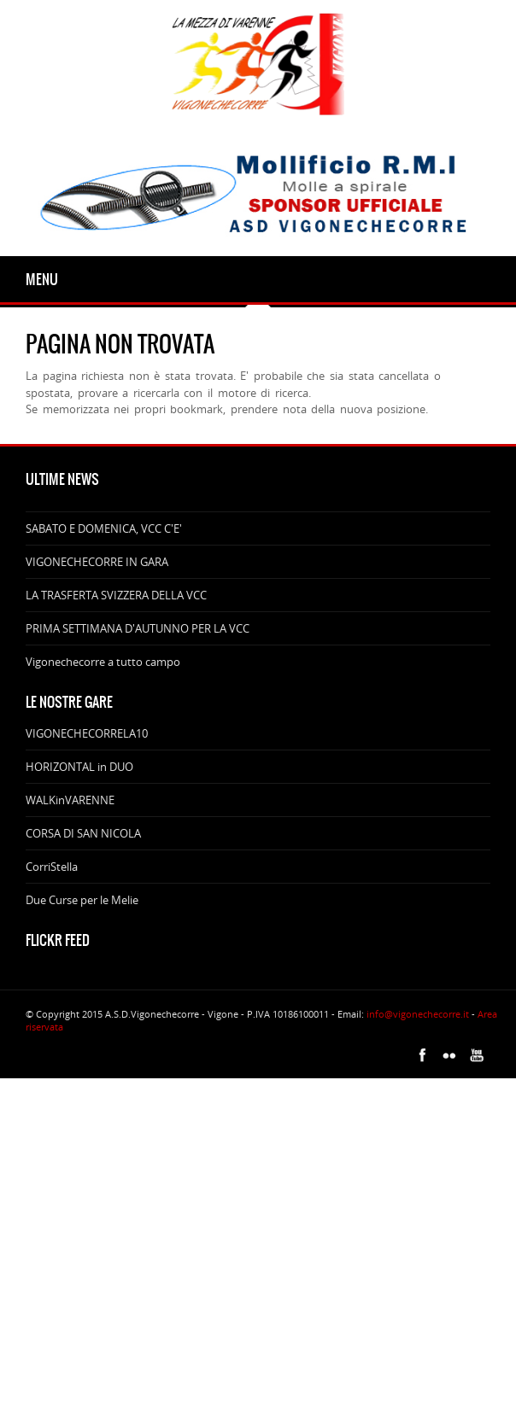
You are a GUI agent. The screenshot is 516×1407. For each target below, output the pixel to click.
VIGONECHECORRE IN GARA (97, 561)
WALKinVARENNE (70, 800)
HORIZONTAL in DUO (79, 766)
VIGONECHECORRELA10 (87, 733)
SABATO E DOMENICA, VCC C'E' (104, 528)
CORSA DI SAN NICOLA (83, 833)
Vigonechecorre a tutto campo (103, 661)
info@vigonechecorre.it (417, 1013)
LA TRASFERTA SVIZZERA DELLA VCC (116, 595)
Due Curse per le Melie (82, 900)
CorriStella (52, 866)
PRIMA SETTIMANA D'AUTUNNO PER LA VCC (137, 628)
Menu (42, 279)
